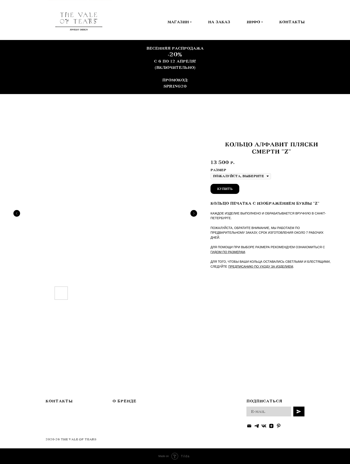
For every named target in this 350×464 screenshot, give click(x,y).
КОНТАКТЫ (291, 21)
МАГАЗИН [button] (178, 21)
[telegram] (256, 426)
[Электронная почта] (249, 426)
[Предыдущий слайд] (16, 213)
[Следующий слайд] (193, 213)
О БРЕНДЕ (124, 401)
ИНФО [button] (253, 21)
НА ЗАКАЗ (219, 21)
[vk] (264, 426)
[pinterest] (278, 426)
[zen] (271, 426)
